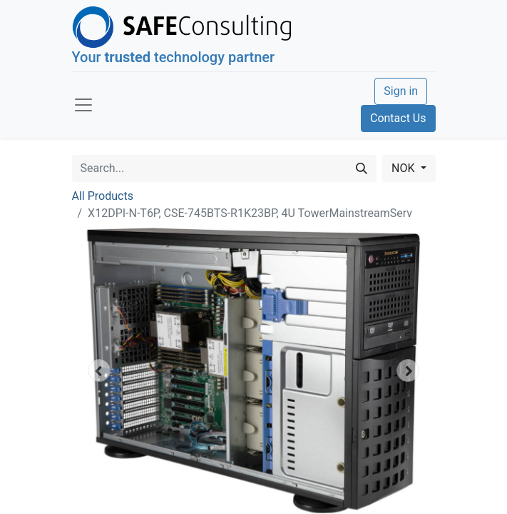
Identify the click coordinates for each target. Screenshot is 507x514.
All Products (102, 196)
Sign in (401, 91)
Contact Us (398, 118)
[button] (99, 370)
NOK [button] (404, 168)
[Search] (362, 168)
